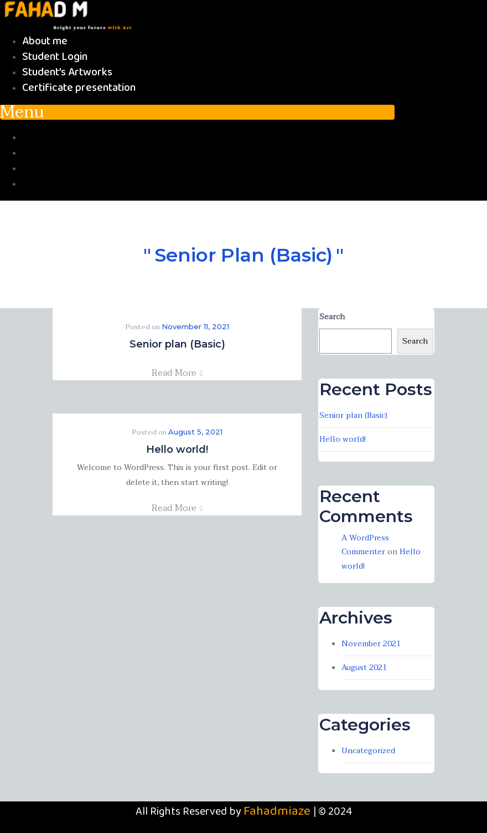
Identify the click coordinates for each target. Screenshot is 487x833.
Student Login (54, 57)
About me (45, 41)
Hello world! (177, 449)
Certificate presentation (79, 88)
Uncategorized (368, 750)
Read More (177, 373)
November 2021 (371, 643)
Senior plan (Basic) (177, 344)
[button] (197, 112)
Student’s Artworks (67, 72)
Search (332, 316)
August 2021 (364, 667)
